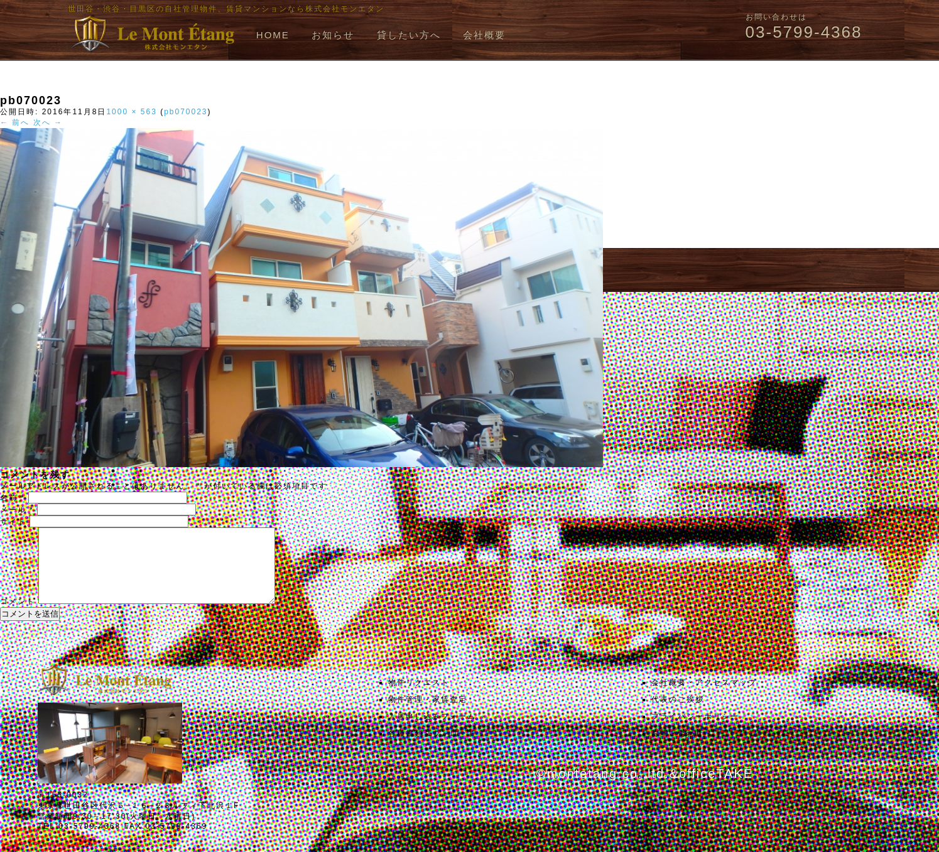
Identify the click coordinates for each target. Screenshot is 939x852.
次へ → (48, 122)
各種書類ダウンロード (432, 748)
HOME (273, 35)
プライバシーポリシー (695, 731)
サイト (13, 521)
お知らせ (333, 35)
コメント (17, 616)
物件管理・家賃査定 (427, 714)
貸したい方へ (409, 35)
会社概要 (484, 35)
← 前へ (15, 122)
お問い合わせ (677, 748)
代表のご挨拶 (677, 714)
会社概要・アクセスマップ (704, 697)
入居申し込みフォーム (432, 731)
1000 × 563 (131, 111)
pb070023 (185, 111)
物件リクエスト (419, 697)
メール (17, 509)
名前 (12, 497)
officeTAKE (716, 788)
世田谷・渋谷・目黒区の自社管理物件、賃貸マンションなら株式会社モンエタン (226, 8)
